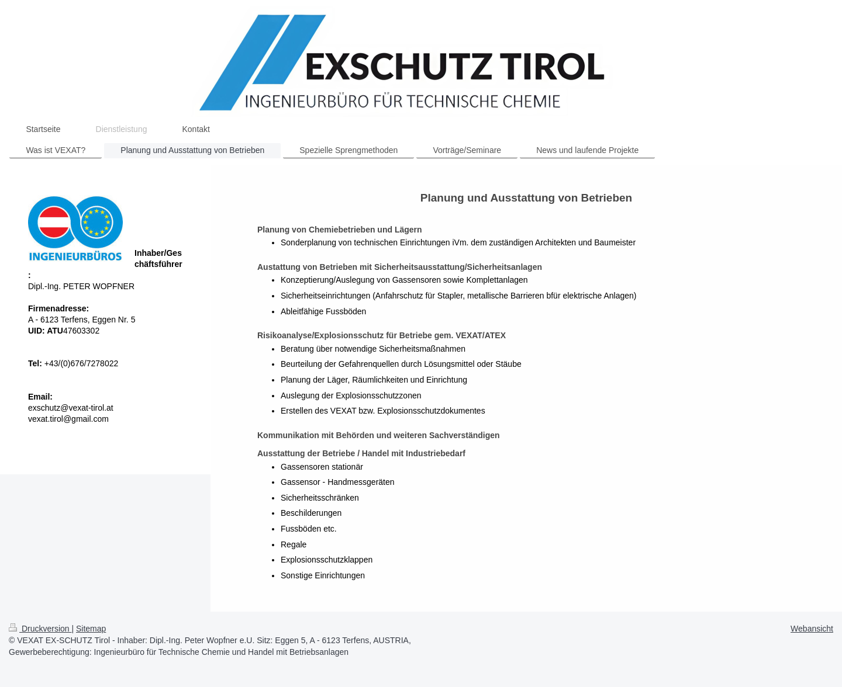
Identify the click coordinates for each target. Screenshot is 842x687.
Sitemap (91, 628)
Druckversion (40, 628)
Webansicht (812, 628)
